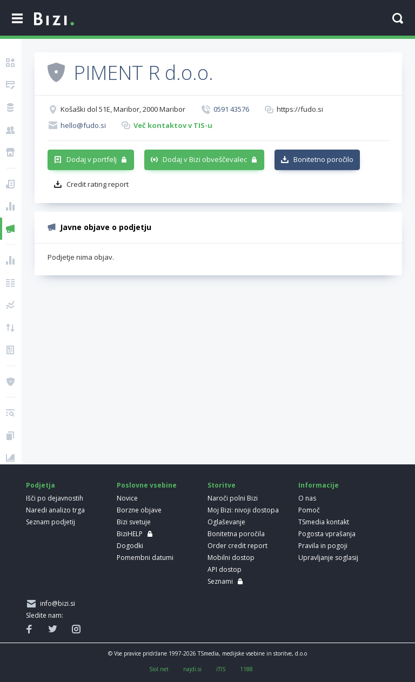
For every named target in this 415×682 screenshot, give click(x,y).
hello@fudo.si (83, 125)
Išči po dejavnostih (54, 498)
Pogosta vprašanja (327, 533)
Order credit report (237, 545)
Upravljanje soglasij (328, 557)
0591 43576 (231, 109)
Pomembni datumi (145, 557)
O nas (307, 498)
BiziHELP (130, 533)
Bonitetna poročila (236, 533)
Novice (127, 498)
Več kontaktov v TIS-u (172, 125)
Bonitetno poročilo (323, 159)
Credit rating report (97, 184)
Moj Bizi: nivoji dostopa (243, 510)
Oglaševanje (226, 521)
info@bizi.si (56, 603)
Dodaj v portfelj (91, 159)
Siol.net (159, 669)
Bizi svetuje (134, 521)
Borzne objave (139, 510)
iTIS (220, 669)
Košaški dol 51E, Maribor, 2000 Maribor (123, 109)
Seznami (220, 581)
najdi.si (192, 669)
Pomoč (309, 510)
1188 (246, 669)
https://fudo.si (300, 109)
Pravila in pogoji (322, 545)
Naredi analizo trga (55, 510)
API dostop (225, 569)
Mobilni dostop (231, 557)
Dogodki (130, 545)
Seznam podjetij (50, 521)
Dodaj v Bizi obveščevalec (205, 159)
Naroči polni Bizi (233, 498)
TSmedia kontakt (323, 521)
